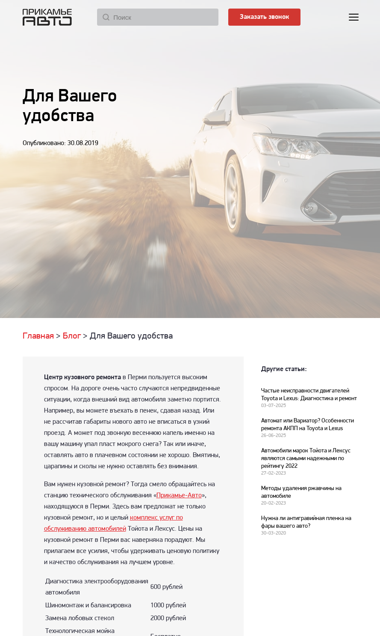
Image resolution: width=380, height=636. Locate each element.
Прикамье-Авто (179, 495)
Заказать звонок (264, 17)
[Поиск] (157, 17)
